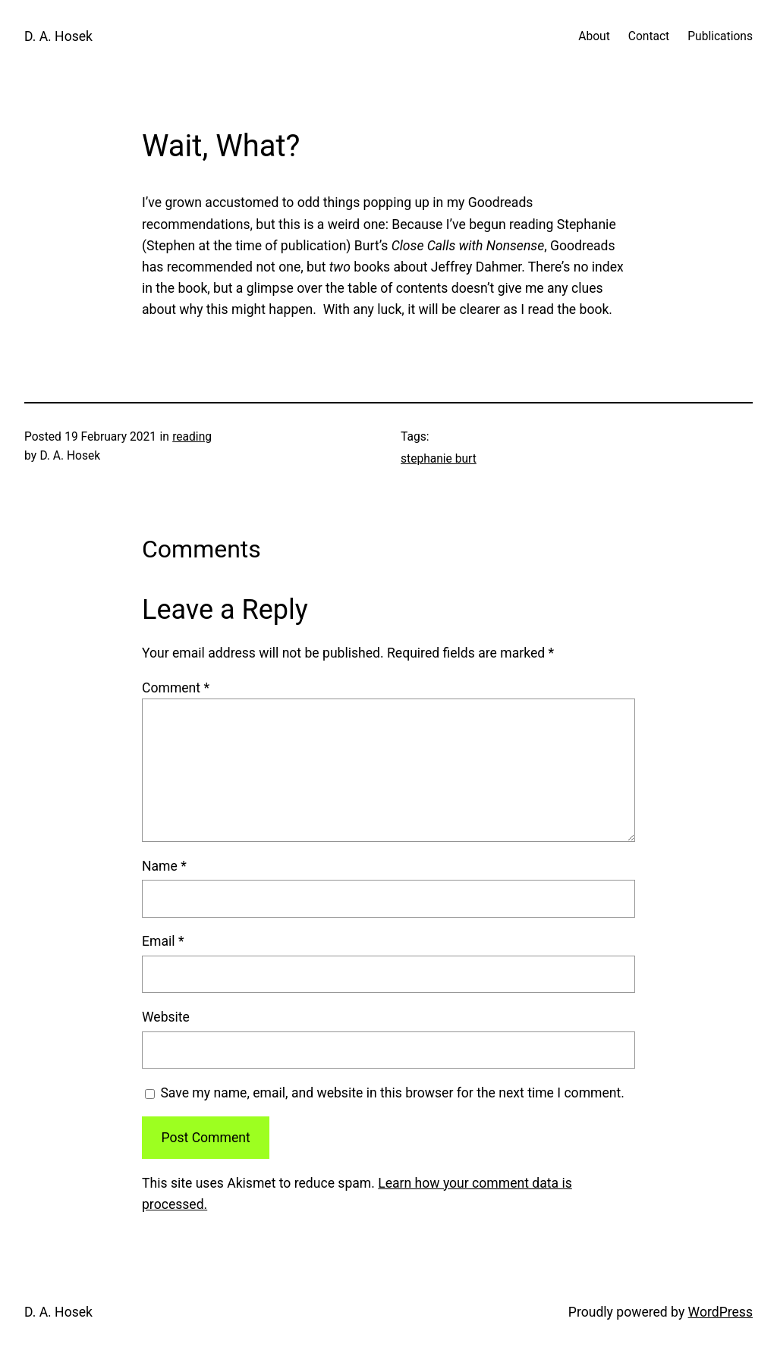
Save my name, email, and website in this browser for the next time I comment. (392, 1092)
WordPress (720, 1312)
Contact (648, 36)
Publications (720, 36)
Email (163, 941)
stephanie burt (439, 459)
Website (166, 1017)
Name (164, 866)
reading (192, 437)
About (593, 36)
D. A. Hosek (58, 36)
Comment (175, 687)
